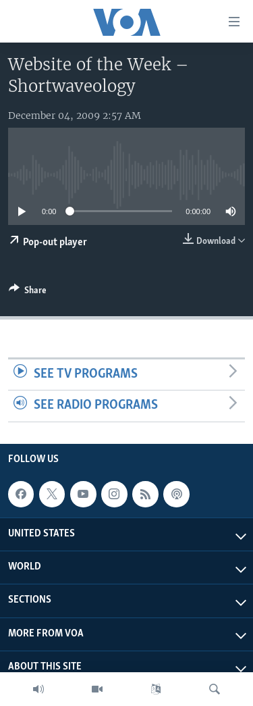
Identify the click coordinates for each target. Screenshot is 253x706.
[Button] (28, 292)
